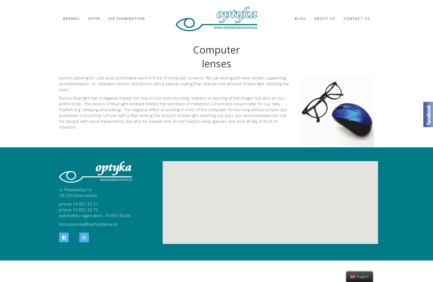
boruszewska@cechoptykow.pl (88, 224)
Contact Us (357, 18)
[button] (270, 197)
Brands (71, 18)
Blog (300, 18)
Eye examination (127, 18)
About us (324, 18)
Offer (94, 18)
